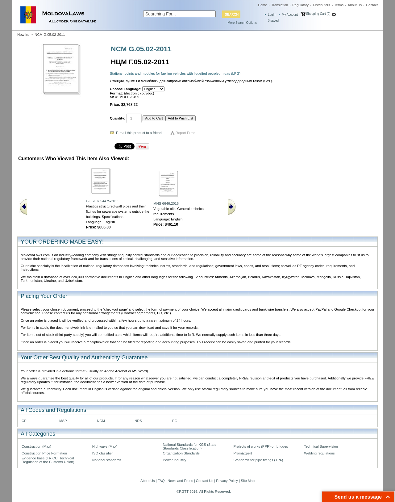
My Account (290, 14)
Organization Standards (181, 453)
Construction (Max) (36, 446)
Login (271, 14)
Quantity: (117, 118)
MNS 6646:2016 (166, 203)
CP (24, 421)
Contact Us (204, 481)
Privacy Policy (227, 481)
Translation (279, 5)
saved (273, 20)
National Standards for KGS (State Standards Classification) (190, 446)
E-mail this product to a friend (139, 133)
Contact (372, 5)
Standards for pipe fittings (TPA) (258, 460)
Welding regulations (319, 453)
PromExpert (242, 453)
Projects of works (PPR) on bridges (260, 446)
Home (262, 5)
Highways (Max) (104, 446)
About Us (355, 5)
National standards (107, 460)
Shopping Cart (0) (318, 13)
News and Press (180, 481)
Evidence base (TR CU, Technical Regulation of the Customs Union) (48, 460)
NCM (101, 421)
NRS (138, 421)
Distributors (321, 5)
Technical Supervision (321, 446)
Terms (338, 5)
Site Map (248, 481)
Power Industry (174, 460)
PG (174, 421)
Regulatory (300, 5)
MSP (63, 421)
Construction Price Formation (44, 453)
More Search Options (242, 22)
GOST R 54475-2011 (102, 201)
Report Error (185, 133)
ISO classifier (102, 453)
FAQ (161, 481)
